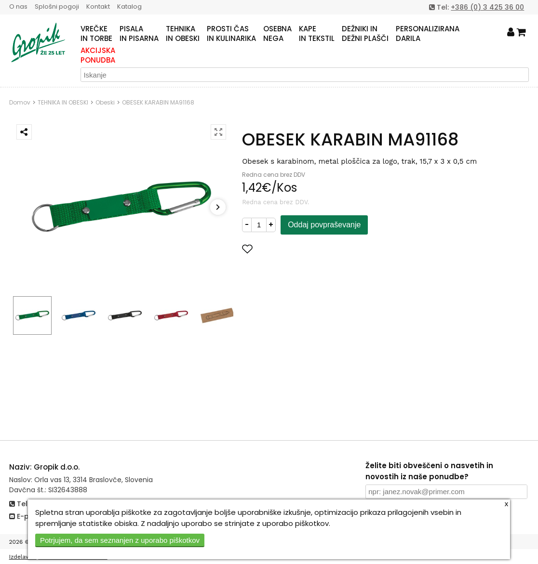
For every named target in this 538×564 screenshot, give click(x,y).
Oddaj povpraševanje (324, 225)
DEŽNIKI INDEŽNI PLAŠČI (365, 33)
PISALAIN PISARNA (139, 33)
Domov (19, 102)
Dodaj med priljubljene (294, 249)
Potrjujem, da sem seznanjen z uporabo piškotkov (120, 540)
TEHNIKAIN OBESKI (183, 33)
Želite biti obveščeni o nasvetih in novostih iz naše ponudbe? (429, 471)
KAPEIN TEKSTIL (317, 33)
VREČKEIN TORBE (96, 33)
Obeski (105, 102)
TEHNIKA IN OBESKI (63, 102)
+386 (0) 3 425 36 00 (487, 7)
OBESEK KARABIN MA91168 (158, 102)
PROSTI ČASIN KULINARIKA (231, 33)
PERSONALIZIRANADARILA (427, 33)
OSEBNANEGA (277, 33)
